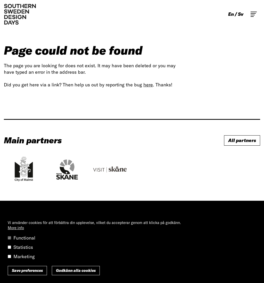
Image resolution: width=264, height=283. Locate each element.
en (231, 14)
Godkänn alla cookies (76, 270)
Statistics (23, 247)
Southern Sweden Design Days (20, 14)
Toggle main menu (253, 14)
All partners (242, 140)
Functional (24, 238)
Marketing (24, 256)
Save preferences (27, 270)
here (148, 85)
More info (16, 228)
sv (240, 14)
